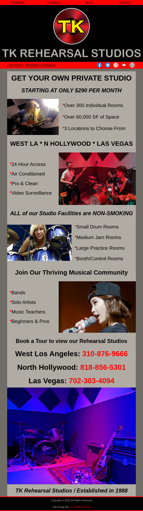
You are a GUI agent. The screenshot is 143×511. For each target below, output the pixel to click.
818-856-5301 (103, 367)
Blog (89, 2)
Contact (125, 2)
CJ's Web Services (80, 507)
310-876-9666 (105, 354)
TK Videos (53, 2)
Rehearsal (18, 2)
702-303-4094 (91, 381)
